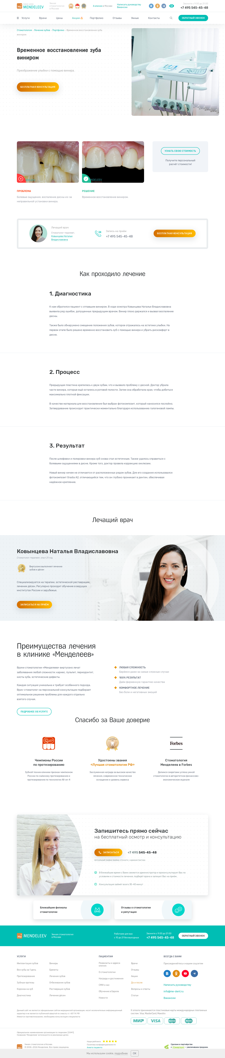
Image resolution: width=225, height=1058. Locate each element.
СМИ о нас (104, 985)
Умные (135, 18)
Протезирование (26, 976)
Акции (77, 18)
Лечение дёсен (57, 995)
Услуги (26, 18)
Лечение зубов (42, 30)
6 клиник (97, 6)
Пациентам (106, 956)
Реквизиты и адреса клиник (109, 964)
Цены (59, 18)
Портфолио (96, 18)
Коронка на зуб (25, 989)
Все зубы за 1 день (26, 970)
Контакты (154, 18)
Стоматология (24, 30)
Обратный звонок (193, 18)
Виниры (53, 963)
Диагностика (24, 995)
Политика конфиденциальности (101, 1045)
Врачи (43, 18)
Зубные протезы (25, 982)
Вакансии (122, 7)
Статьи (134, 995)
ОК (134, 1053)
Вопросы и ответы (140, 989)
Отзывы (117, 18)
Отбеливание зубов (59, 982)
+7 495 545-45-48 (194, 8)
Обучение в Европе (109, 991)
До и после (136, 982)
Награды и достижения (111, 978)
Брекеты (53, 970)
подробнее (121, 1053)
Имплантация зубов (27, 963)
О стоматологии (107, 972)
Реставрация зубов (59, 989)
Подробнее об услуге (34, 711)
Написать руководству (129, 4)
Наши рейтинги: (102, 1041)
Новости (103, 998)
